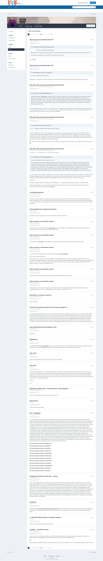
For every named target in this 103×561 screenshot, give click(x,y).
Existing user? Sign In (83, 2)
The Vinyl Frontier (35, 41)
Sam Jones (33, 353)
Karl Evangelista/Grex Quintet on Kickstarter (43, 209)
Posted (34, 43)
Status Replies (12, 40)
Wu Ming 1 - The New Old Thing (39, 529)
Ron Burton (33, 502)
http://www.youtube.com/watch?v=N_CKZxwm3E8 (41, 453)
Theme (45, 556)
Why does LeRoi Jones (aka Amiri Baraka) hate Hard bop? (47, 85)
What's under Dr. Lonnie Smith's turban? (42, 221)
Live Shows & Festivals (36, 193)
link (30, 143)
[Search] (78, 7)
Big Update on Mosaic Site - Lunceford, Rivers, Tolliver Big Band (49, 388)
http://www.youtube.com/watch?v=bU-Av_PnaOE (40, 458)
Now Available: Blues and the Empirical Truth (43, 327)
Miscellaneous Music (35, 223)
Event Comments (12, 58)
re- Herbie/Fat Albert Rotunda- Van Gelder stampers (45, 517)
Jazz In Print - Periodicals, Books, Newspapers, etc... (42, 86)
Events (10, 56)
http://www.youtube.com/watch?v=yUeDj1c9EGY (40, 450)
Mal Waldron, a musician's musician (40, 295)
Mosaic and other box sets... (37, 390)
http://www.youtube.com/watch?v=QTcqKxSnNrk (40, 460)
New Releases (34, 210)
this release (41, 241)
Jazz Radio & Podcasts (36, 296)
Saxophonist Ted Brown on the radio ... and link (44, 476)
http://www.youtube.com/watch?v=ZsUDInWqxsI (40, 445)
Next (41, 34)
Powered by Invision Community (51, 559)
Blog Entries (11, 65)
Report (91, 39)
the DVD (43, 347)
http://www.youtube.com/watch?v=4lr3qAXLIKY (40, 470)
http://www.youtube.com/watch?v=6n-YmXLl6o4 (40, 463)
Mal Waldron (33, 339)
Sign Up (93, 2)
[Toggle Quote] (31, 47)
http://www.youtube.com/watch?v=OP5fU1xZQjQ (40, 455)
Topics (10, 47)
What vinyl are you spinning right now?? (42, 39)
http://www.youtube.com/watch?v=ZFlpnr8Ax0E (40, 448)
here (53, 186)
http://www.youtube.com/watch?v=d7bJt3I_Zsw (40, 468)
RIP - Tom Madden (35, 413)
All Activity (11, 31)
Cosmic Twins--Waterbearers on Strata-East (47, 508)
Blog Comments (12, 67)
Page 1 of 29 (50, 34)
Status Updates (12, 37)
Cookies (58, 556)
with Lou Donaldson (63, 253)
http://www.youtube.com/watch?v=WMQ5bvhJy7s (41, 443)
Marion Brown (34, 401)
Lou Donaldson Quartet (36, 192)
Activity (15, 7)
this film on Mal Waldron (44, 345)
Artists (32, 341)
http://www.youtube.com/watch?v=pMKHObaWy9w (41, 465)
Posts (10, 49)
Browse (10, 7)
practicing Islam (51, 227)
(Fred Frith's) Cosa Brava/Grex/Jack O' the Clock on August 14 (48, 307)
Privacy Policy (51, 556)
